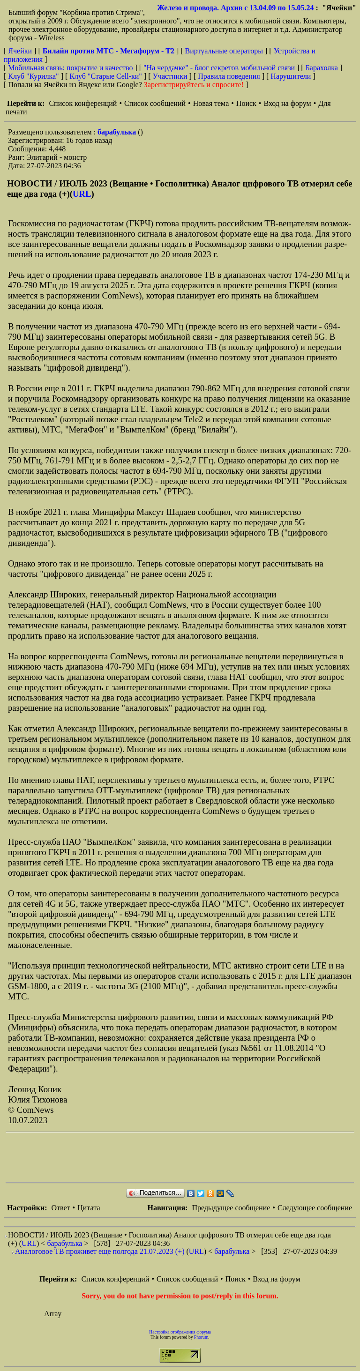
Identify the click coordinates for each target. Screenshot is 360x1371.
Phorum (201, 1337)
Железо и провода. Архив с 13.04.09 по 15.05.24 (235, 8)
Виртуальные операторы (224, 51)
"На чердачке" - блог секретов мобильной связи (219, 68)
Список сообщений (155, 103)
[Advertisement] (176, 1157)
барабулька (118, 132)
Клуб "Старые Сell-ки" (105, 76)
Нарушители (290, 76)
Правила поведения (229, 76)
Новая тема (211, 103)
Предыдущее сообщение (231, 1208)
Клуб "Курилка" (33, 76)
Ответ (60, 1208)
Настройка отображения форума (180, 1331)
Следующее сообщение (315, 1208)
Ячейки (21, 51)
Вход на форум (287, 103)
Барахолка (322, 68)
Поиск (246, 103)
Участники (170, 76)
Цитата (88, 1208)
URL (82, 194)
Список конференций (83, 103)
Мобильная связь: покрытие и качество (70, 68)
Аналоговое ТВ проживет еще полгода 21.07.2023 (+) (100, 1251)
